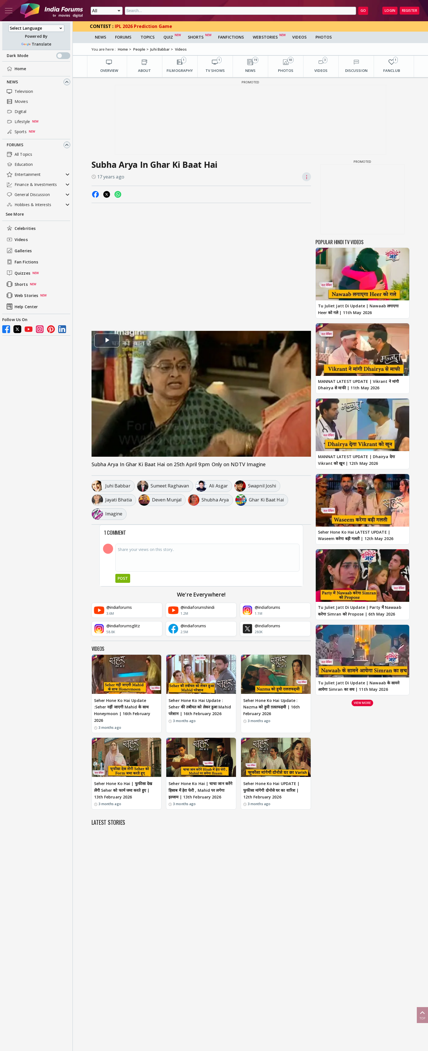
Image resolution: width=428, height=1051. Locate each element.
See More (15, 214)
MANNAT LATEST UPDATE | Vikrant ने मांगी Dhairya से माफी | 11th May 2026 (358, 385)
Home (16, 69)
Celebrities (21, 228)
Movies (17, 101)
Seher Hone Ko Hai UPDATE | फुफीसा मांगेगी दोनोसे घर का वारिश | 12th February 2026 (271, 790)
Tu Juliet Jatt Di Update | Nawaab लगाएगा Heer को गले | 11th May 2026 (358, 309)
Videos (17, 239)
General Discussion (28, 195)
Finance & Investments (31, 184)
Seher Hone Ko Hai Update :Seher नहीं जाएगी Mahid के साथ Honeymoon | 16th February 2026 (122, 710)
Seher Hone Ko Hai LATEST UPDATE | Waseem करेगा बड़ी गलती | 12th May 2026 (355, 535)
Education (19, 164)
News (12, 81)
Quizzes (18, 273)
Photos (323, 37)
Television (19, 91)
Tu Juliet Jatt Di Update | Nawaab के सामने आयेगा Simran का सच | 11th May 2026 (359, 686)
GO (363, 10)
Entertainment (23, 174)
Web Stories (22, 295)
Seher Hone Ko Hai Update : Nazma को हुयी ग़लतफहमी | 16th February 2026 (271, 707)
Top (422, 1014)
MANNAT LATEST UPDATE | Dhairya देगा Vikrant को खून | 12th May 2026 (356, 460)
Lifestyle (18, 122)
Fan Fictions (22, 262)
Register (409, 10)
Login (390, 10)
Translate (36, 44)
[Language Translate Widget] (36, 28)
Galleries (19, 250)
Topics (148, 37)
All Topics (19, 154)
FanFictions (231, 37)
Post (123, 578)
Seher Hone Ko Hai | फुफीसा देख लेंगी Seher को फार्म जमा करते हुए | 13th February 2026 (123, 790)
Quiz (168, 37)
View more (362, 703)
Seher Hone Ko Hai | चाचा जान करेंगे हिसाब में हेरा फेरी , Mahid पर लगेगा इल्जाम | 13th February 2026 (200, 790)
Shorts (17, 284)
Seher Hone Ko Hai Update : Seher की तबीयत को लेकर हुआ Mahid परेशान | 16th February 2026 (200, 707)
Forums (15, 144)
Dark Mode (38, 55)
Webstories (265, 37)
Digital (16, 112)
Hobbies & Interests (28, 205)
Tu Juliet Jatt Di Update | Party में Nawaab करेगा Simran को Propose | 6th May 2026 (359, 611)
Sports (16, 132)
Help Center (22, 306)
